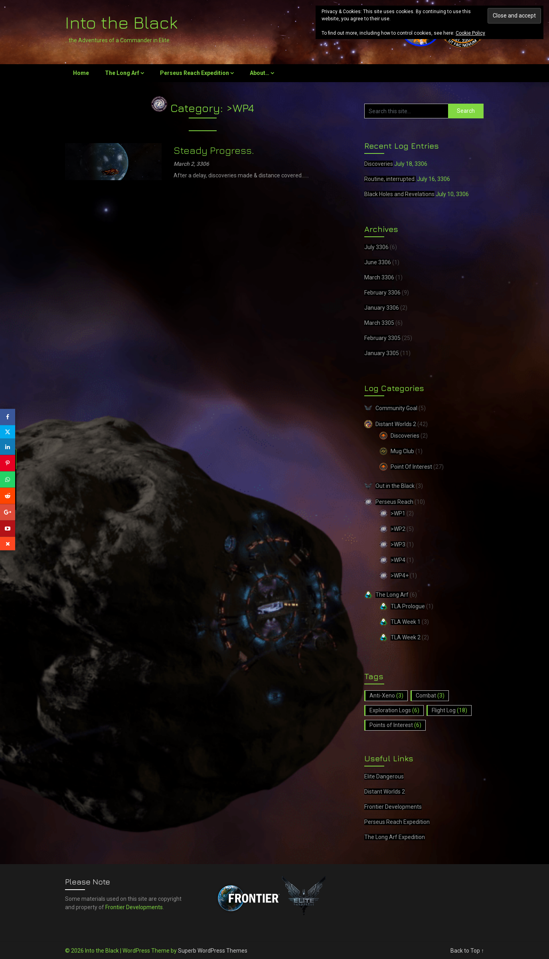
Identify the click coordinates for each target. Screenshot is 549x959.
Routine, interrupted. (390, 179)
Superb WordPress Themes (212, 950)
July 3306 (376, 247)
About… (259, 73)
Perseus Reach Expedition (194, 73)
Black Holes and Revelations (399, 194)
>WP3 (398, 544)
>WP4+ (400, 575)
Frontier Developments (393, 807)
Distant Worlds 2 (395, 424)
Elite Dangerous (384, 776)
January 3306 (381, 308)
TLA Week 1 (406, 622)
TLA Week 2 (406, 637)
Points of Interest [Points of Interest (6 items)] (395, 725)
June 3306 (377, 262)
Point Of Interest (411, 467)
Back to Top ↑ (467, 950)
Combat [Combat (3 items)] (430, 695)
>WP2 (398, 529)
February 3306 (382, 292)
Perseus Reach (394, 502)
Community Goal (396, 408)
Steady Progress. (214, 150)
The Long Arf (122, 73)
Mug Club (402, 451)
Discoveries (378, 164)
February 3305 (382, 338)
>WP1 (398, 513)
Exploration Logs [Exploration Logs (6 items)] (394, 710)
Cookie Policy (470, 33)
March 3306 (379, 277)
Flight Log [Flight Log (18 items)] (449, 710)
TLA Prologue (408, 606)
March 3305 (379, 323)
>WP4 (398, 560)
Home (81, 73)
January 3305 (381, 353)
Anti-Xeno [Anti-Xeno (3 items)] (386, 695)
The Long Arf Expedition (394, 837)
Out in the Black (395, 486)
